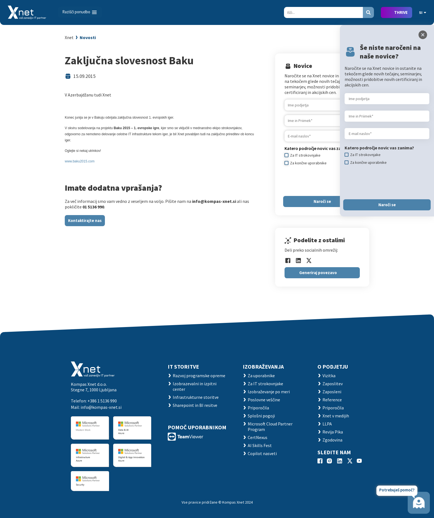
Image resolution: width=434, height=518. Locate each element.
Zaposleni (331, 391)
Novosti (88, 37)
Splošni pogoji (261, 416)
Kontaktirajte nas (85, 220)
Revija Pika (332, 432)
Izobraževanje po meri (269, 391)
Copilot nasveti (262, 453)
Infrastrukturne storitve (196, 397)
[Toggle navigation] (80, 12)
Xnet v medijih (335, 416)
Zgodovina (332, 440)
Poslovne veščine (264, 399)
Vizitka (328, 375)
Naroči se (322, 201)
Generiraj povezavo (318, 272)
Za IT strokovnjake (265, 383)
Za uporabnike (261, 375)
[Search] (323, 12)
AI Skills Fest (260, 445)
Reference (332, 399)
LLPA (327, 424)
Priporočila (258, 407)
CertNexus (257, 437)
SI (422, 12)
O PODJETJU (332, 366)
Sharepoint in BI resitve (195, 405)
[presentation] (327, 181)
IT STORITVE (183, 366)
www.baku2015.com (79, 161)
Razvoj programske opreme (199, 375)
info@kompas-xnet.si (101, 407)
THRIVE (401, 12)
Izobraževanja (263, 366)
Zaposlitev (332, 383)
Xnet (69, 37)
